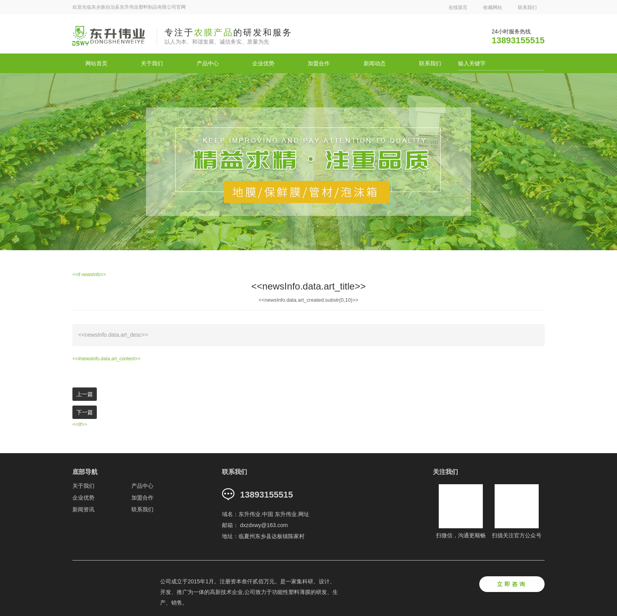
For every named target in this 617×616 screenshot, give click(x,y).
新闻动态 (375, 63)
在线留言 (458, 7)
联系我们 (527, 7)
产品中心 (208, 63)
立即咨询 (512, 584)
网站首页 (96, 63)
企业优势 (263, 63)
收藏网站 (492, 7)
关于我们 (152, 63)
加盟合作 (319, 63)
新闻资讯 (83, 509)
